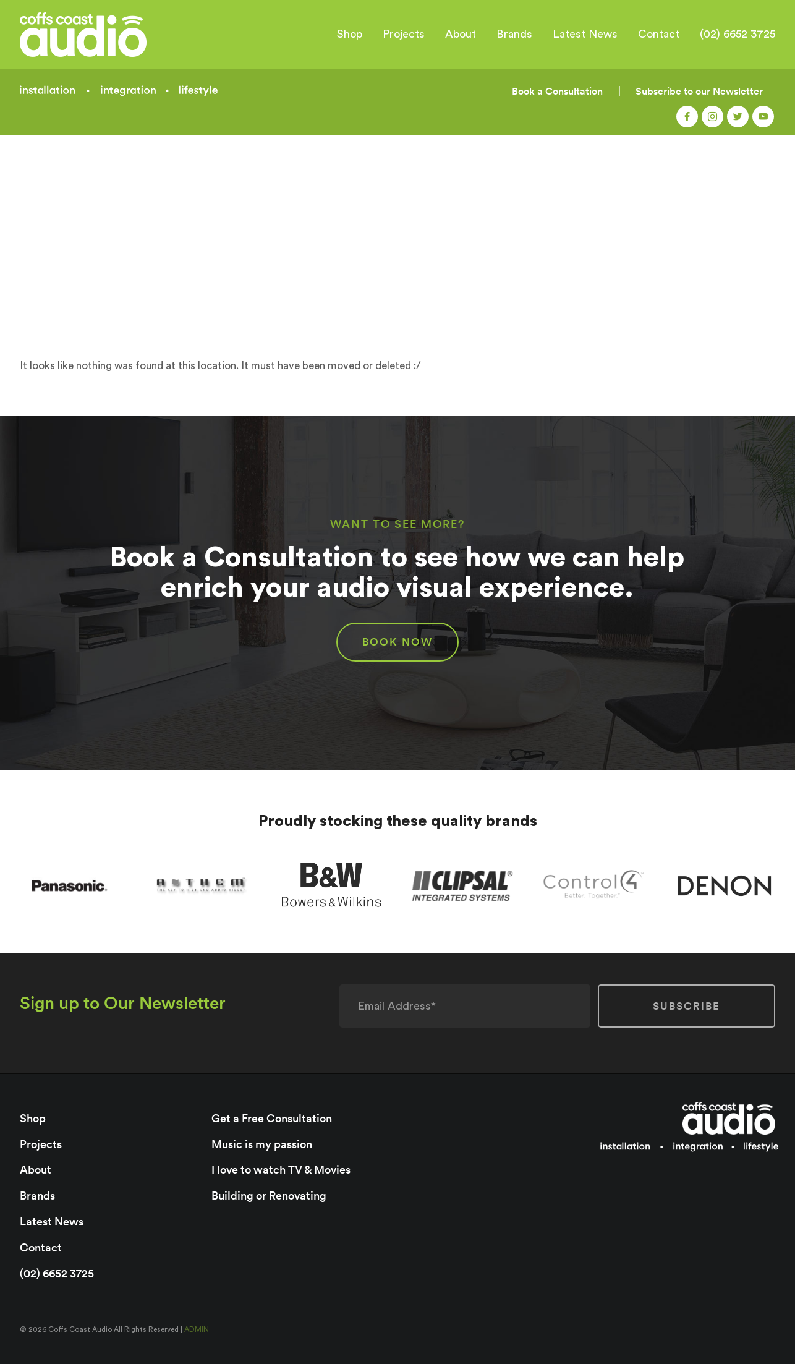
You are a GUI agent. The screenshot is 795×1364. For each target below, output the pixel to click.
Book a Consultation (557, 91)
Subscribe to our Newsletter (699, 91)
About (460, 34)
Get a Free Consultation (271, 1118)
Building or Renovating (268, 1195)
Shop (349, 34)
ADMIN (196, 1329)
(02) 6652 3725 (737, 34)
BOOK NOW (397, 642)
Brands (514, 34)
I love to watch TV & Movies (281, 1169)
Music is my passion (261, 1144)
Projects (404, 34)
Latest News (585, 34)
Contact (658, 34)
